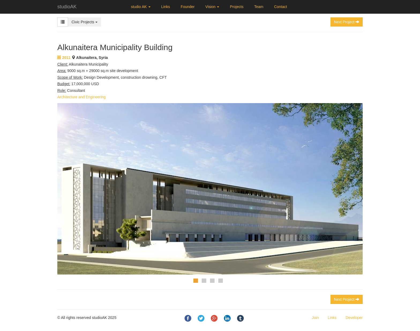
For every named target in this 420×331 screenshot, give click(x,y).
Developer (354, 317)
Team (258, 7)
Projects (236, 7)
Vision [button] (212, 7)
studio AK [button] (141, 7)
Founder (187, 7)
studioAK (67, 6)
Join (315, 317)
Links (165, 7)
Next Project (346, 299)
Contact (280, 7)
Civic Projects (85, 22)
